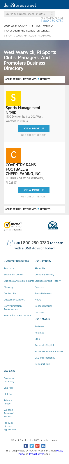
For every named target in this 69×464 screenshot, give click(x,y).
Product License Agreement (10, 426)
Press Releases (43, 293)
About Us (40, 268)
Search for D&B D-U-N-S (17, 315)
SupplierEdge (42, 364)
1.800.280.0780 (35, 243)
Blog (37, 339)
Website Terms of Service (8, 413)
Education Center (14, 274)
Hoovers (39, 312)
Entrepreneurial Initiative (49, 351)
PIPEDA (8, 394)
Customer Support (14, 299)
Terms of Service (36, 454)
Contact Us (10, 293)
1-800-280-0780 (52, 20)
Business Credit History (48, 280)
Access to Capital (44, 345)
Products (9, 268)
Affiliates (39, 332)
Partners (39, 326)
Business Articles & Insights (19, 280)
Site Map (8, 387)
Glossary (8, 287)
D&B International (45, 357)
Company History (44, 274)
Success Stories (43, 306)
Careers (39, 287)
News (38, 299)
